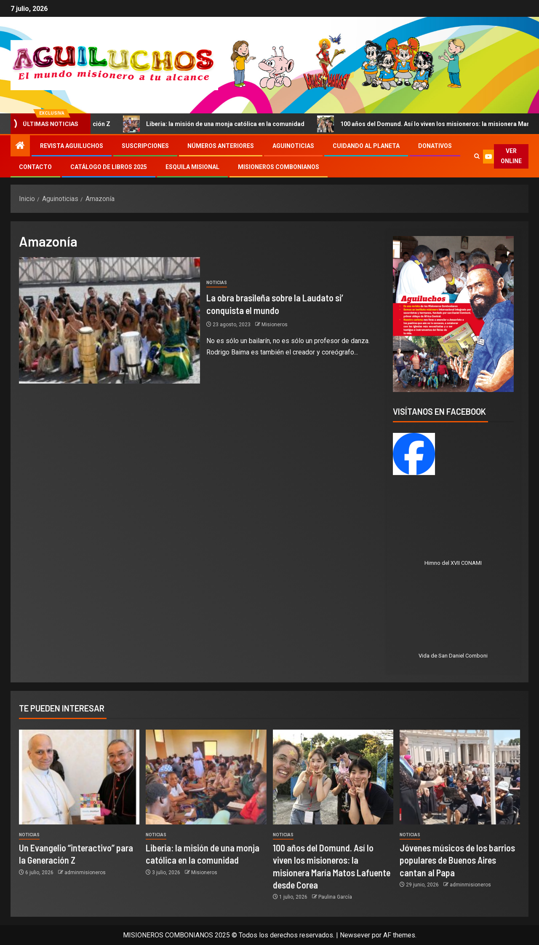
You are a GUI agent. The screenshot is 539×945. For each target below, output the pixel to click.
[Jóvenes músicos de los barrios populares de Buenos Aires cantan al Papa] (460, 777)
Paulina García (335, 897)
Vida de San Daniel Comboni (453, 655)
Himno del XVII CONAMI (453, 563)
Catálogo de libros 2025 (108, 167)
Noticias (216, 282)
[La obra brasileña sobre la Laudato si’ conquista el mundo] (109, 320)
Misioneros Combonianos (278, 167)
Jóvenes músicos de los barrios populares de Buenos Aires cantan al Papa (457, 860)
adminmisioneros (85, 872)
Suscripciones (145, 145)
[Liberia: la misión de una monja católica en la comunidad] (206, 777)
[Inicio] (20, 146)
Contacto (35, 167)
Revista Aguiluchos (71, 145)
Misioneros (274, 325)
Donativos (435, 145)
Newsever (355, 935)
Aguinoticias (293, 145)
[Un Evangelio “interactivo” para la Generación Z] (79, 777)
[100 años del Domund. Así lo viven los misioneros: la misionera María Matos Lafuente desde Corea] (333, 777)
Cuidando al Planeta (366, 145)
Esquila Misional (192, 167)
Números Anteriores (220, 145)
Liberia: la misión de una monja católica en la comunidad (222, 123)
